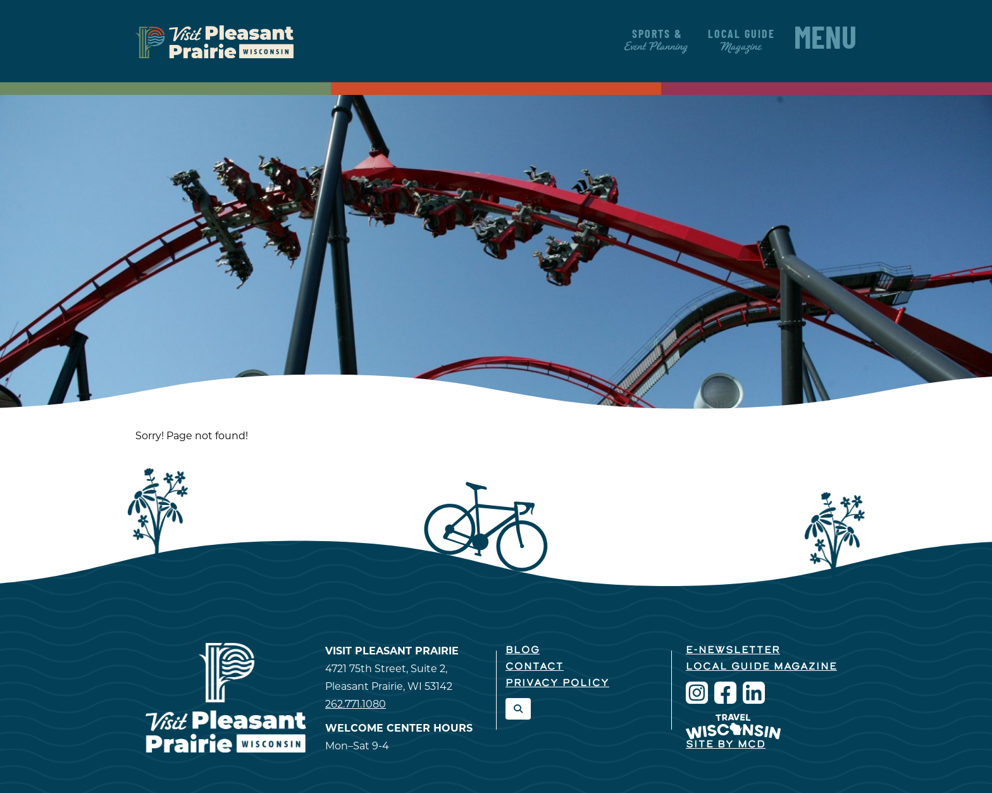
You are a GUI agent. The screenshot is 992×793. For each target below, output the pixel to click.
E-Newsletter (733, 651)
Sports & (657, 41)
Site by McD (726, 745)
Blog (522, 651)
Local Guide (741, 41)
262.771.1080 (355, 704)
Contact (534, 667)
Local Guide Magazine (761, 667)
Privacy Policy (557, 683)
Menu (825, 41)
